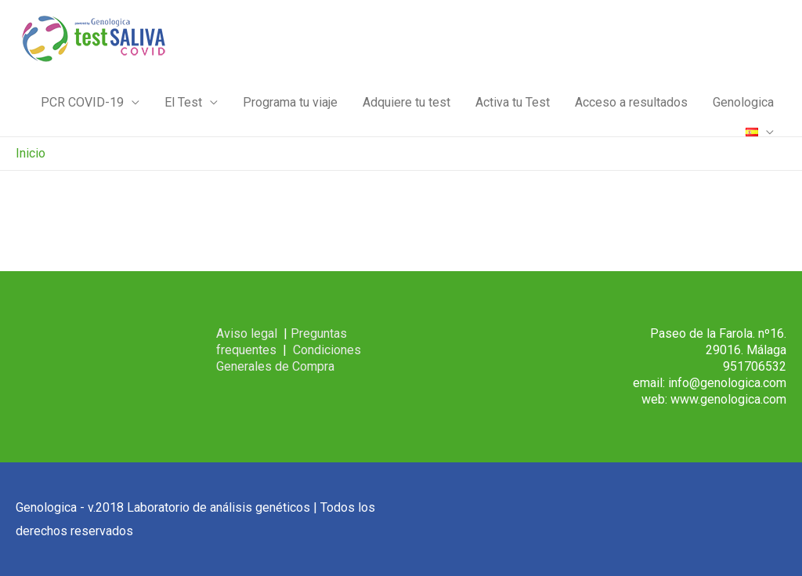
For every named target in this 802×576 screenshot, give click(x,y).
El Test (183, 102)
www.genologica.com (728, 399)
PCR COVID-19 (82, 102)
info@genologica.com (727, 382)
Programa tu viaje (290, 102)
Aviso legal (246, 333)
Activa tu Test (512, 102)
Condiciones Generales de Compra (288, 358)
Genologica (743, 102)
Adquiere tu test (406, 102)
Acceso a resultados (631, 102)
